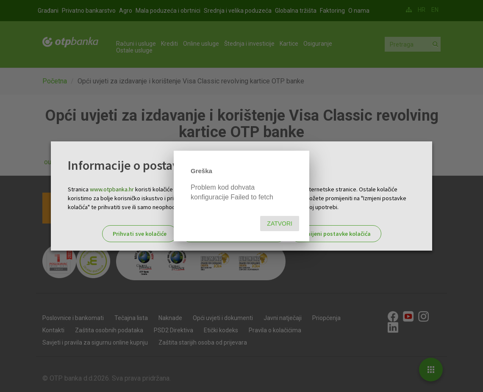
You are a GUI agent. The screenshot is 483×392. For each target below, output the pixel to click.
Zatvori (279, 223)
